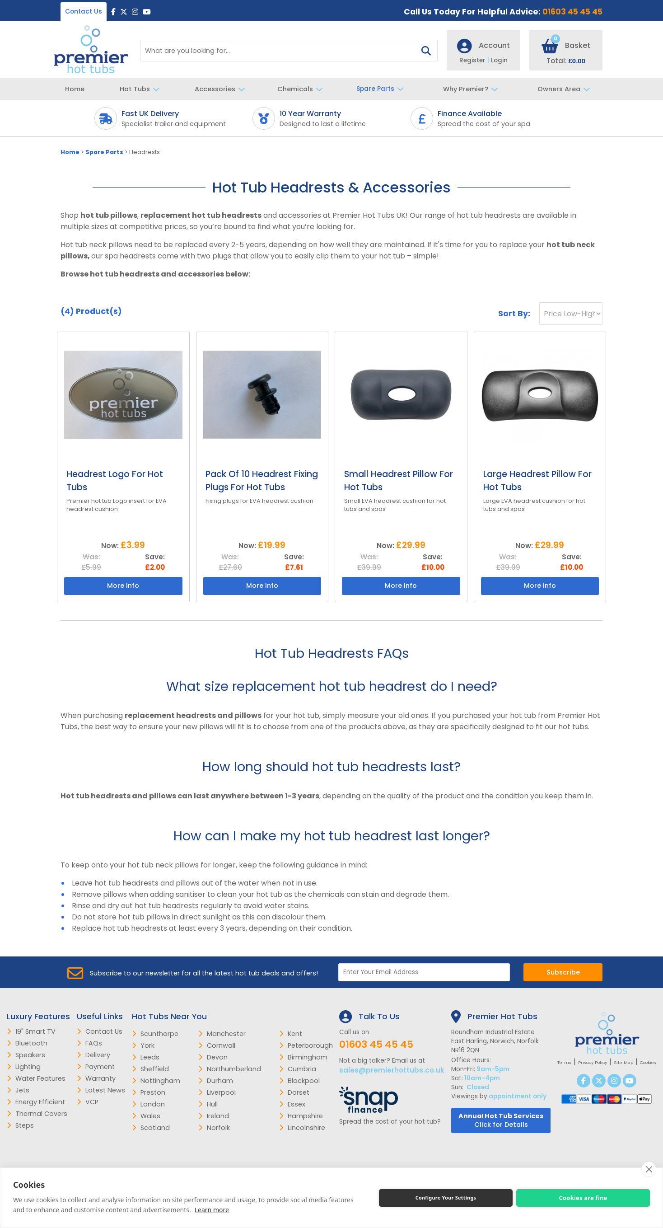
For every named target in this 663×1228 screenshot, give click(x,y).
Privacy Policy (592, 1062)
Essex (292, 1104)
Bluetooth (27, 1043)
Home (74, 89)
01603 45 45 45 (572, 11)
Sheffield (150, 1068)
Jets (18, 1090)
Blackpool (299, 1080)
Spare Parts (382, 89)
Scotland (151, 1127)
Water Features (36, 1078)
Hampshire (301, 1115)
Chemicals (302, 89)
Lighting (24, 1066)
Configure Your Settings (446, 1197)
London (148, 1104)
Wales (146, 1115)
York (143, 1045)
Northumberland (229, 1068)
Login (499, 60)
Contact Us (83, 11)
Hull (208, 1104)
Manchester (222, 1033)
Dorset (294, 1092)
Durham (215, 1080)
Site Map (623, 1062)
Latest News (101, 1090)
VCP (87, 1101)
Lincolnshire (302, 1127)
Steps (20, 1125)
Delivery (93, 1054)
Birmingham (303, 1057)
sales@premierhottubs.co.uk (391, 1070)
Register (475, 60)
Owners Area (566, 89)
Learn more (212, 1209)
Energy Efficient (36, 1101)
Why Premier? (473, 89)
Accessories (222, 89)
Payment (96, 1066)
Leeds (145, 1057)
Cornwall (216, 1045)
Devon (213, 1057)
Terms (564, 1062)
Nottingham (156, 1080)
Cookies (648, 1062)
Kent (290, 1033)
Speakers (26, 1054)
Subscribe (563, 972)
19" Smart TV (31, 1031)
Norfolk (214, 1127)
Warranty (96, 1078)
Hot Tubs (142, 89)
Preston (148, 1092)
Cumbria (297, 1068)
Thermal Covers (37, 1113)
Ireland (213, 1115)
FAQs (89, 1043)
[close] (648, 1169)
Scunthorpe (155, 1033)
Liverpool (217, 1092)
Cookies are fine (583, 1198)
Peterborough (306, 1045)
